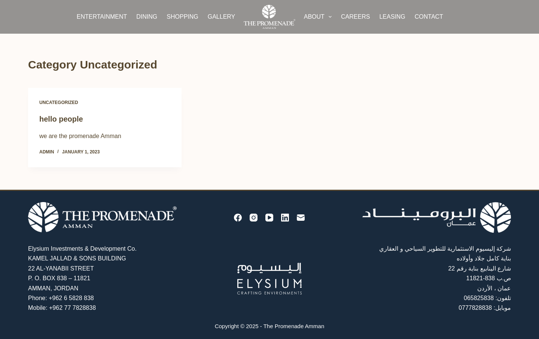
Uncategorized (58, 102)
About (319, 16)
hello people (61, 119)
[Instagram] (254, 218)
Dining (146, 16)
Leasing (392, 16)
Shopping (182, 16)
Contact (429, 16)
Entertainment (102, 16)
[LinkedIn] (285, 218)
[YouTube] (269, 218)
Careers (355, 16)
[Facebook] (238, 218)
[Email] (301, 218)
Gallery (221, 16)
